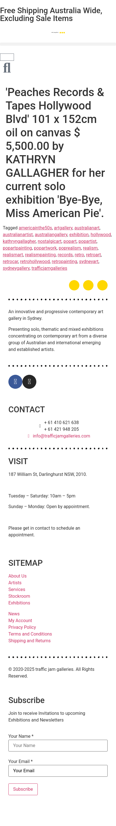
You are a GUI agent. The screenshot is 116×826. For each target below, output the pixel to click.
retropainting (64, 261)
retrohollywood (35, 261)
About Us (17, 576)
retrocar (10, 261)
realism (90, 248)
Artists (15, 582)
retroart (93, 254)
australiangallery (51, 234)
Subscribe (23, 789)
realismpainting (40, 254)
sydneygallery (16, 268)
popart (70, 241)
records (65, 254)
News (14, 613)
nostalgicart (49, 241)
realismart (13, 254)
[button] (58, 44)
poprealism (70, 248)
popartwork (45, 248)
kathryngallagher (19, 241)
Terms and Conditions (30, 634)
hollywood (101, 234)
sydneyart (88, 261)
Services (16, 589)
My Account (20, 620)
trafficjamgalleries (49, 268)
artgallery (63, 228)
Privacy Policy (22, 627)
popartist (87, 241)
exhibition (79, 234)
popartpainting (17, 248)
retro (79, 254)
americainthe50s (35, 228)
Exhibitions (19, 603)
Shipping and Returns (29, 640)
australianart (87, 228)
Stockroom (19, 596)
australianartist (18, 234)
